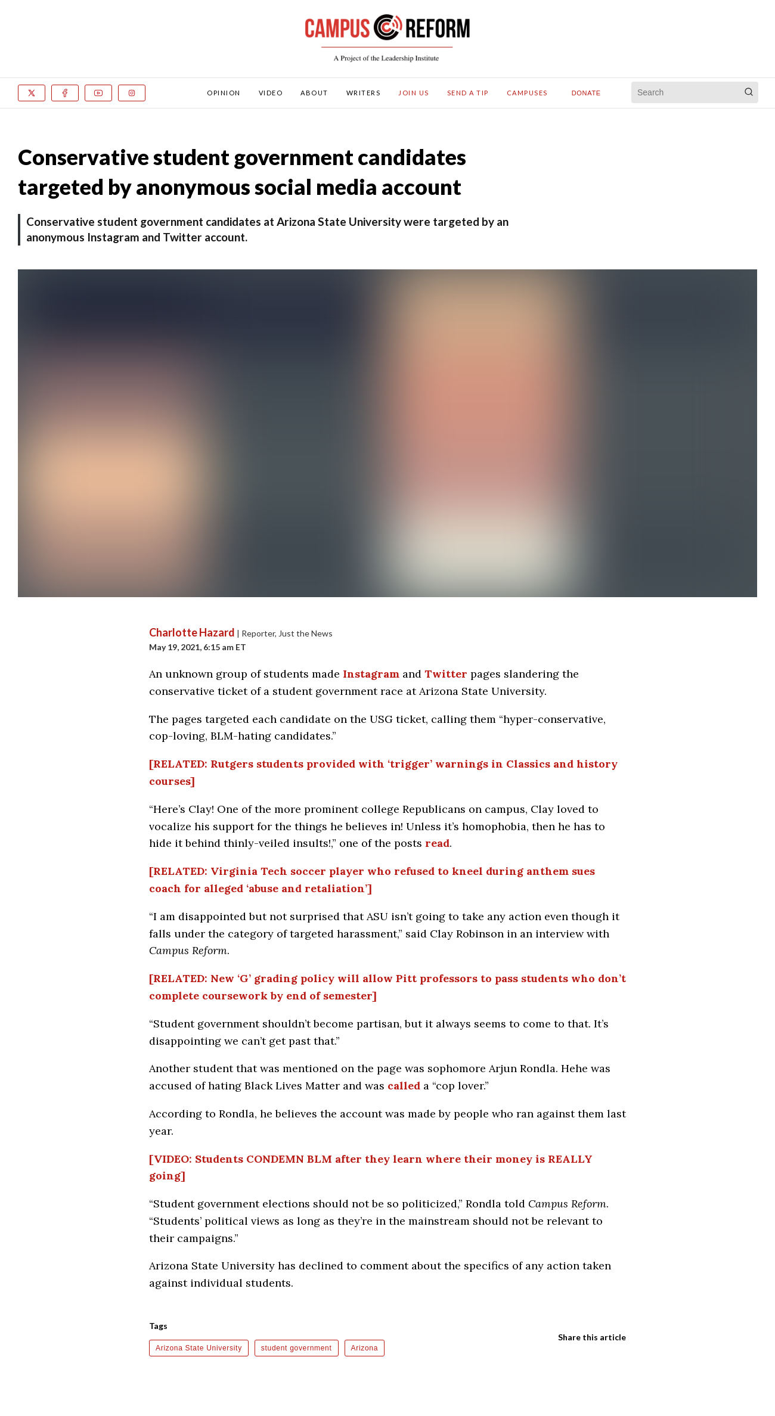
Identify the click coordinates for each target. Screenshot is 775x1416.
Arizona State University (199, 1348)
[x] (31, 93)
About (314, 93)
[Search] (748, 92)
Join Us (413, 93)
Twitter (445, 674)
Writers (363, 93)
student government (296, 1348)
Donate (586, 93)
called (404, 1085)
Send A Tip (468, 93)
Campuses (527, 93)
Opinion (224, 93)
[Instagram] (131, 93)
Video (271, 93)
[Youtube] (98, 93)
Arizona (365, 1348)
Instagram (371, 674)
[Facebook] (65, 93)
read (437, 843)
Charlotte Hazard (193, 632)
